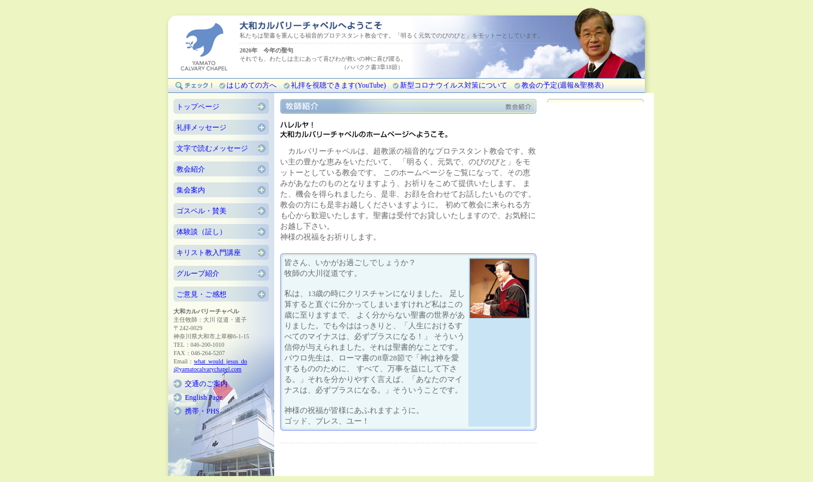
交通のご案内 (206, 384)
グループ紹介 (197, 273)
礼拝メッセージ (201, 127)
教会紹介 (190, 169)
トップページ (197, 106)
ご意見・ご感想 (201, 294)
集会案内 (190, 190)
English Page (203, 397)
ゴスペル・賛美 (201, 211)
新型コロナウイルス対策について (453, 85)
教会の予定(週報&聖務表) (562, 85)
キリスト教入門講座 (208, 252)
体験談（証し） (201, 232)
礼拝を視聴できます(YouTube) (338, 85)
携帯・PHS (202, 411)
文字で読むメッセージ (212, 148)
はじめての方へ (251, 85)
